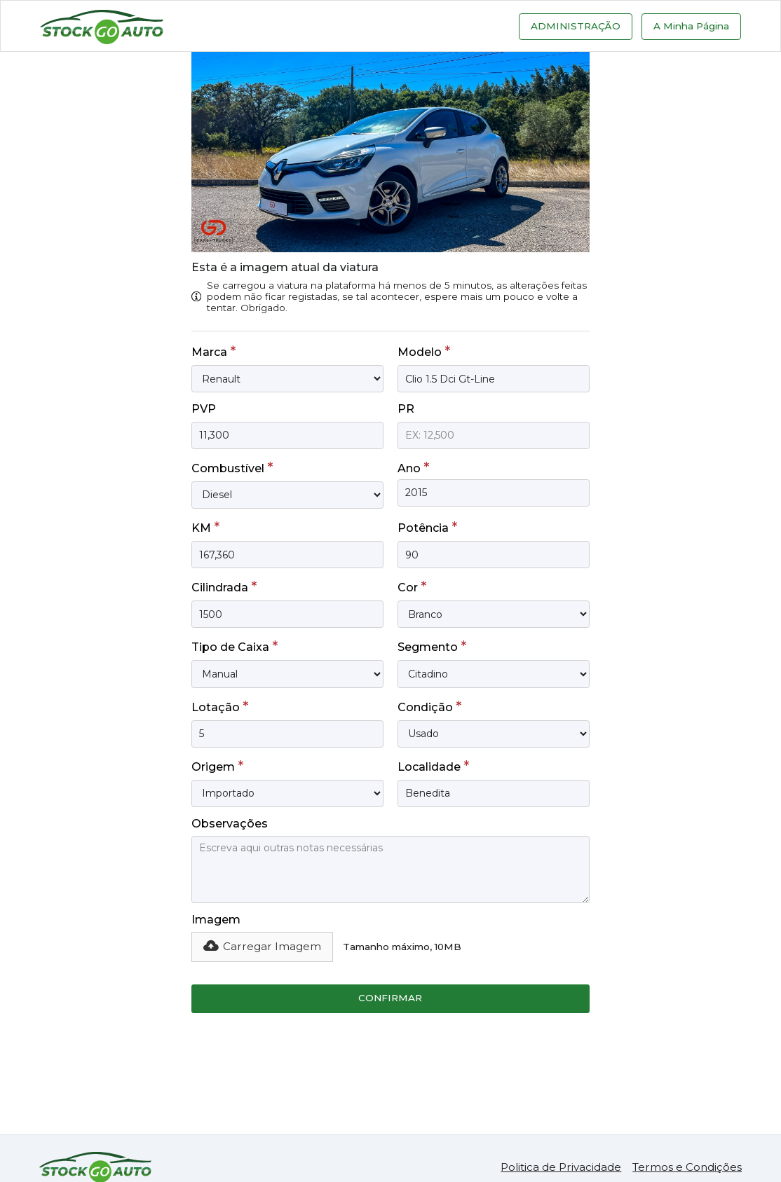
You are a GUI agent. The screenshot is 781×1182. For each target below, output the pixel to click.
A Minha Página (691, 26)
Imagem (215, 919)
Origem (217, 765)
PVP (203, 408)
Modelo (424, 351)
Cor (412, 586)
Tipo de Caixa (234, 646)
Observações (229, 823)
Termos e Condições (687, 1167)
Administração (575, 26)
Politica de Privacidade (561, 1167)
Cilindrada (224, 586)
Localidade (433, 765)
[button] (262, 947)
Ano (413, 467)
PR (406, 408)
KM (205, 526)
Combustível (232, 467)
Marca (213, 351)
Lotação (219, 706)
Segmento (432, 646)
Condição (429, 706)
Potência (427, 526)
